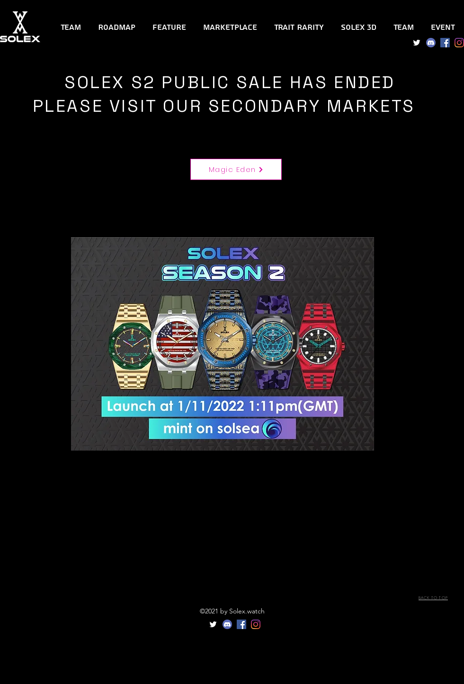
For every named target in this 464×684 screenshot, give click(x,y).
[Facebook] (445, 42)
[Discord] (431, 42)
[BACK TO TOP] (433, 598)
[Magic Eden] (236, 169)
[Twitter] (416, 42)
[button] (299, 23)
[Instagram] (459, 42)
